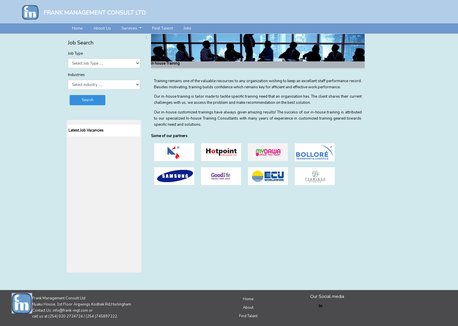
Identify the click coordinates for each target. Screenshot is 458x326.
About (248, 307)
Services (129, 28)
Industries (76, 74)
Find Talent (162, 28)
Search (87, 100)
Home (77, 28)
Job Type (75, 53)
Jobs (187, 28)
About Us (102, 28)
